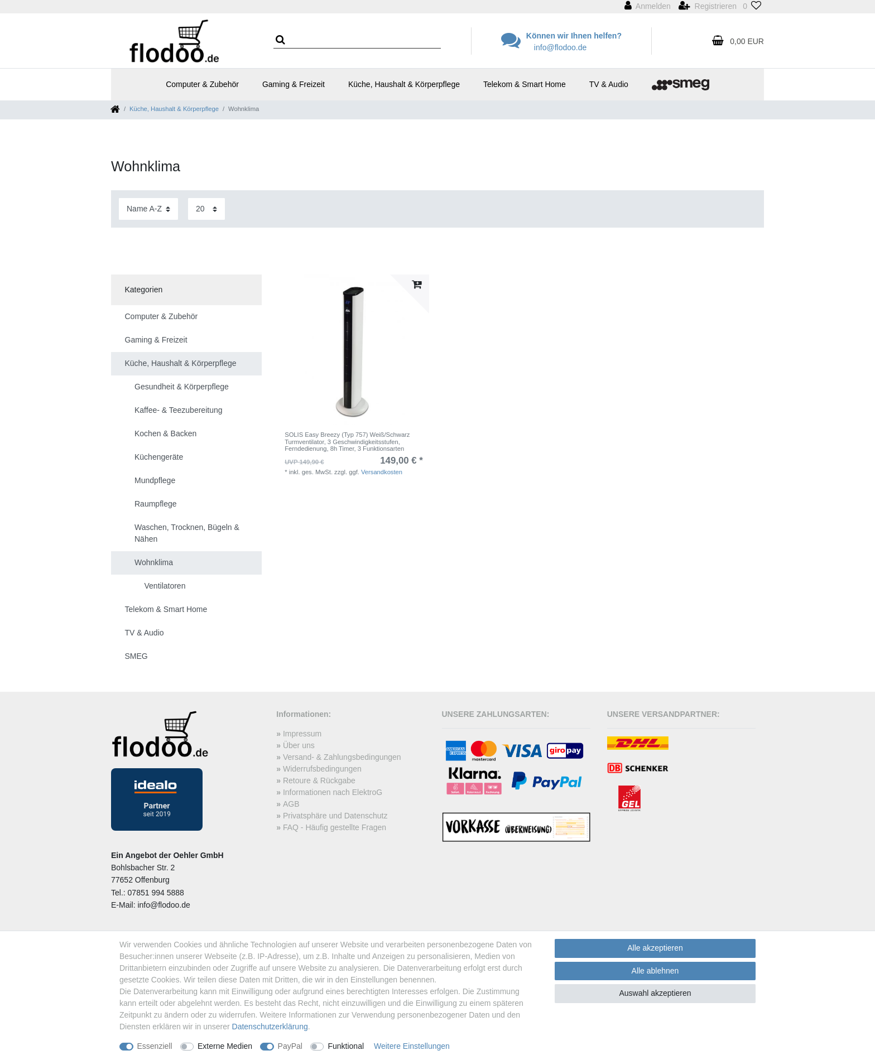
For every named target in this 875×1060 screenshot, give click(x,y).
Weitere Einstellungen (412, 1046)
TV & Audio (608, 84)
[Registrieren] (708, 6)
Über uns (299, 745)
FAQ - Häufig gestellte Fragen (334, 827)
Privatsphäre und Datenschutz (335, 815)
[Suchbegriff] (357, 41)
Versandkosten (381, 472)
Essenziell (154, 1046)
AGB (291, 803)
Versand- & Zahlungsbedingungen (342, 757)
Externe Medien (225, 1046)
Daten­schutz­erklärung (270, 1026)
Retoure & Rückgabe (319, 780)
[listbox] (353, 349)
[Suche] (283, 40)
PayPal (290, 1046)
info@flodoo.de (560, 47)
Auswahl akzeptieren (655, 993)
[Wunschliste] (752, 6)
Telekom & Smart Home (524, 84)
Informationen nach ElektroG (332, 792)
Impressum (302, 733)
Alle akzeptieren (655, 947)
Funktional (346, 1046)
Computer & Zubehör (202, 84)
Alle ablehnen (655, 970)
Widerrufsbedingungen (322, 768)
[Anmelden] (648, 6)
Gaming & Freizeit (293, 84)
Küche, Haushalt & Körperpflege (404, 84)
